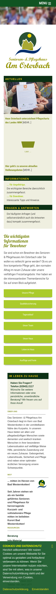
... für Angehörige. (16, 185)
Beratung (12, 536)
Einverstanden (40, 589)
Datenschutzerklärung (15, 589)
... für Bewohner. (15, 196)
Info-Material (14, 540)
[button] (28, 293)
